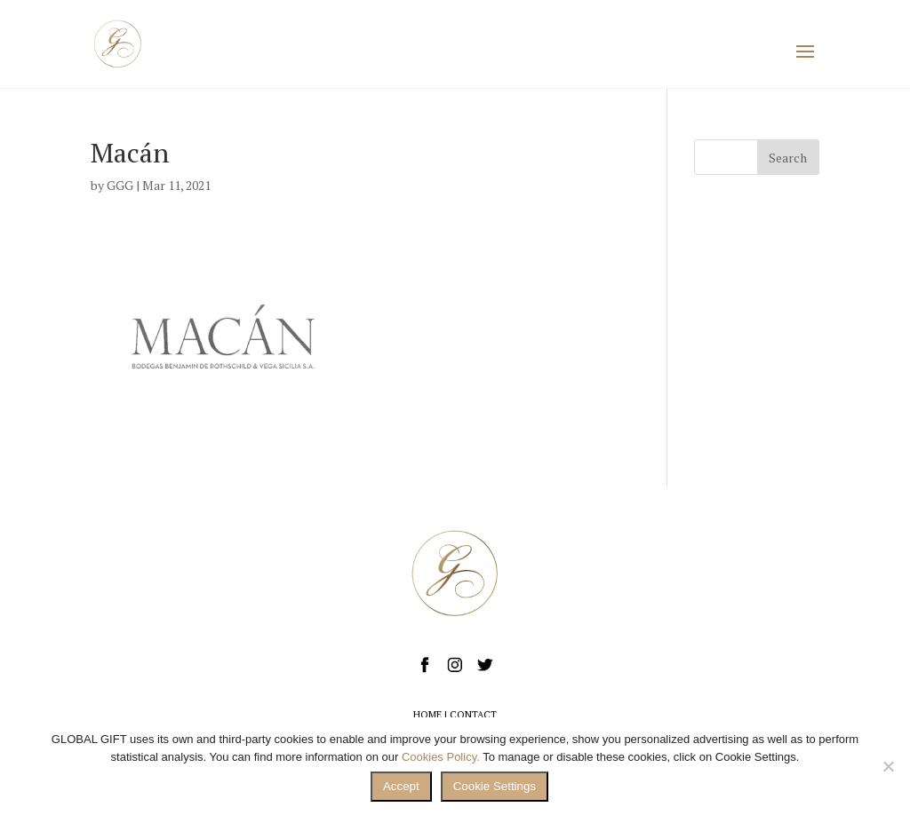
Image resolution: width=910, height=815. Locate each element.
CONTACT (473, 714)
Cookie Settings (494, 786)
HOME (427, 714)
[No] (888, 766)
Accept (401, 786)
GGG (120, 185)
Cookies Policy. (441, 757)
